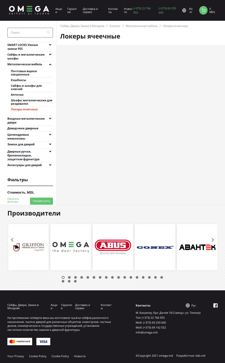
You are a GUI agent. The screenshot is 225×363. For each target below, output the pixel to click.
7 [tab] (100, 277)
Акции (58, 10)
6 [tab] (94, 277)
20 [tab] (75, 281)
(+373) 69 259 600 (167, 10)
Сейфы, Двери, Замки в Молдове (82, 25)
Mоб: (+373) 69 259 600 (151, 322)
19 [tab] (69, 281)
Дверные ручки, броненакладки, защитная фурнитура (23, 152)
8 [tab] (106, 277)
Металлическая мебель (24, 64)
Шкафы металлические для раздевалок (31, 102)
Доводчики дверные (22, 128)
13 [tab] (137, 277)
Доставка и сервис (90, 10)
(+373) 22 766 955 (142, 10)
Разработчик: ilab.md (190, 355)
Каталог (115, 25)
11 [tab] (124, 277)
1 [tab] (63, 277)
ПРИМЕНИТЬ (41, 201)
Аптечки (17, 95)
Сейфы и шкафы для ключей (26, 87)
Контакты (113, 10)
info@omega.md (147, 332)
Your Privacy (15, 356)
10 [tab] (118, 277)
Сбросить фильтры (13, 200)
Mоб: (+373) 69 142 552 (151, 327)
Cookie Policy (37, 356)
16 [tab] (155, 277)
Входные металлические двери (26, 119)
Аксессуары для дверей (24, 165)
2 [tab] (69, 277)
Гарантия (72, 10)
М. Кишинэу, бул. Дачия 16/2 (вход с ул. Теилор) (168, 312)
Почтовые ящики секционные (24, 72)
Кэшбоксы (18, 80)
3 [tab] (75, 277)
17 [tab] (161, 277)
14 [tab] (143, 277)
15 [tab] (149, 277)
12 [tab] (131, 277)
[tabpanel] (28, 247)
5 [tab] (87, 277)
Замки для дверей (21, 144)
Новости (128, 10)
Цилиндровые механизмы (18, 135)
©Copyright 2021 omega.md (154, 355)
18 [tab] (63, 281)
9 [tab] (112, 277)
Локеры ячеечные (24, 109)
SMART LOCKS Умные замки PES (22, 45)
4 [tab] (81, 277)
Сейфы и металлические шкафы (25, 55)
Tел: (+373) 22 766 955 (150, 317)
